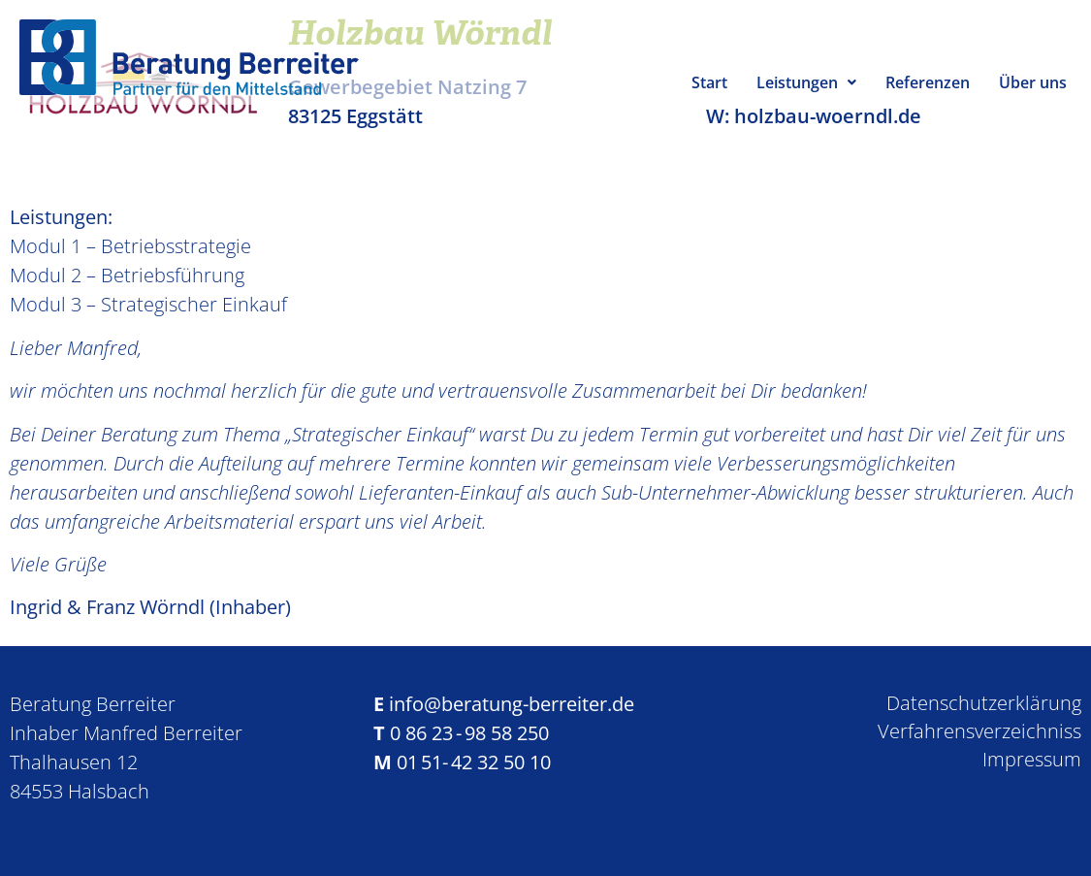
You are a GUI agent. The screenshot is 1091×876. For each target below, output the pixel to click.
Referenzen (927, 82)
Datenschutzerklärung (983, 703)
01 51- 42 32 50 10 (474, 762)
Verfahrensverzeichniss (979, 731)
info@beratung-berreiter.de (511, 704)
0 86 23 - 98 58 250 (469, 733)
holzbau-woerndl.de (827, 116)
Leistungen (806, 82)
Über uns (1033, 82)
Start (709, 82)
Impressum (1031, 759)
